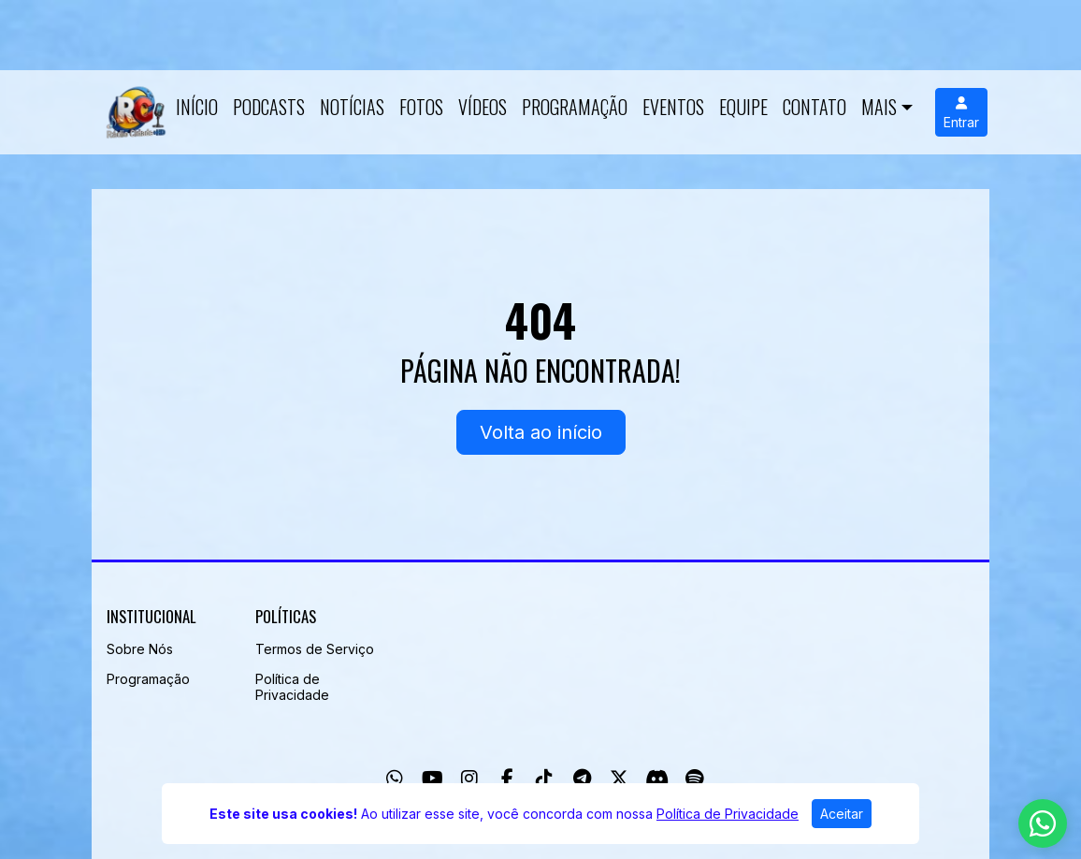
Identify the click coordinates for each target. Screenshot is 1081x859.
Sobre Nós (140, 649)
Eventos (673, 107)
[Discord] (657, 778)
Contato (814, 107)
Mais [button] (879, 107)
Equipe (743, 107)
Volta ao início (541, 432)
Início (197, 107)
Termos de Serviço (314, 649)
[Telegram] (582, 778)
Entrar (961, 113)
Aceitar (841, 814)
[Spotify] (694, 778)
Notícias (352, 107)
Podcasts (269, 107)
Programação (574, 107)
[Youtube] (432, 778)
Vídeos (482, 107)
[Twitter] (619, 778)
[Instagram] (469, 778)
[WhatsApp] (394, 778)
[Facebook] (507, 778)
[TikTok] (544, 778)
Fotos (421, 107)
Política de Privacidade (292, 687)
